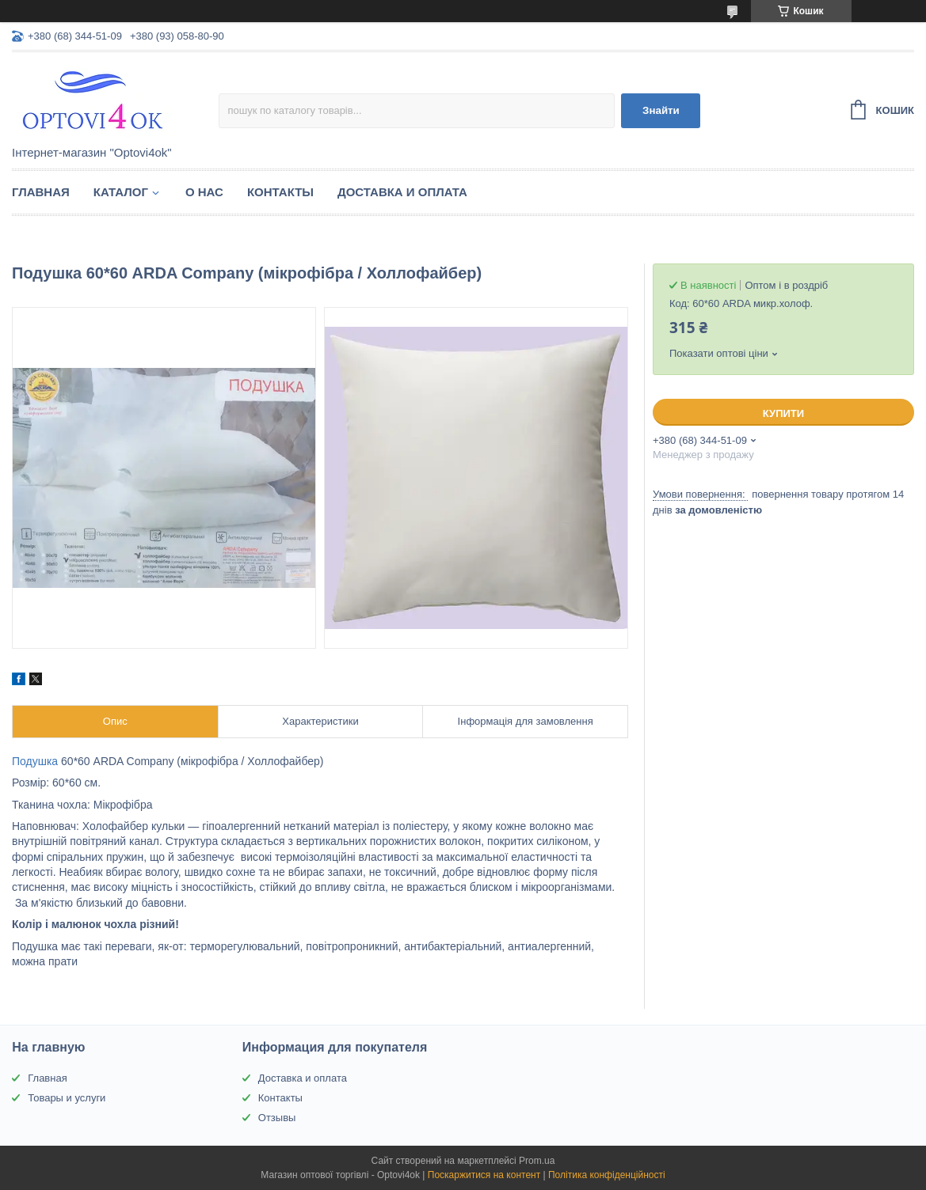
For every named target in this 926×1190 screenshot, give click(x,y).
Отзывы (277, 1118)
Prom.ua (536, 1160)
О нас (204, 192)
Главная (41, 192)
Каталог (120, 192)
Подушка (35, 761)
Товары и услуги (66, 1098)
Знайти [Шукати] (661, 110)
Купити (783, 413)
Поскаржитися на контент (484, 1175)
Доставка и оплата (402, 192)
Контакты (280, 192)
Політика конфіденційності (606, 1175)
